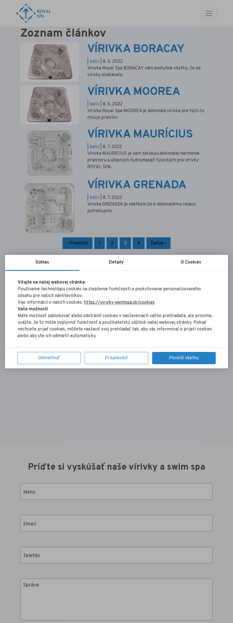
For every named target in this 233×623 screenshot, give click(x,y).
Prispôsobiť (116, 358)
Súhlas (42, 262)
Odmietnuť (49, 358)
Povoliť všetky (184, 358)
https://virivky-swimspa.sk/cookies (119, 302)
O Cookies (191, 262)
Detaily (116, 262)
